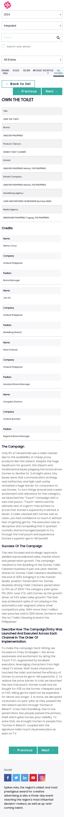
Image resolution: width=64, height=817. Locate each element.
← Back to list (18, 84)
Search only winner (19, 46)
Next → (52, 91)
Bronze (37, 70)
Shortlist (48, 72)
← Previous (27, 91)
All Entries (58, 72)
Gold (16, 70)
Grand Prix (5, 72)
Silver (26, 70)
